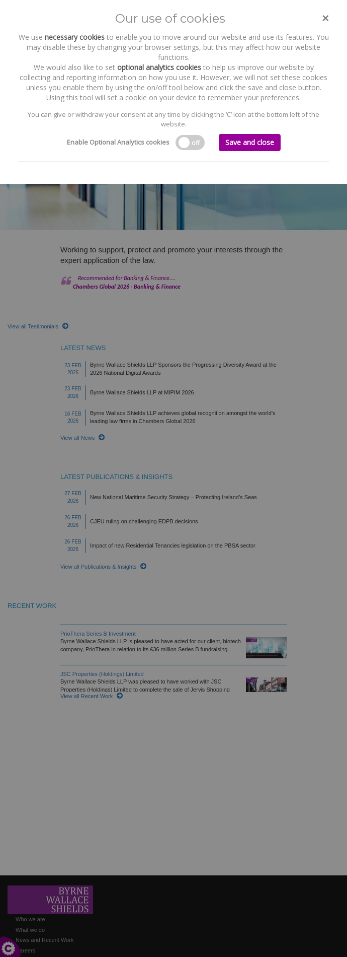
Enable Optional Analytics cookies (118, 142)
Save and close (249, 142)
